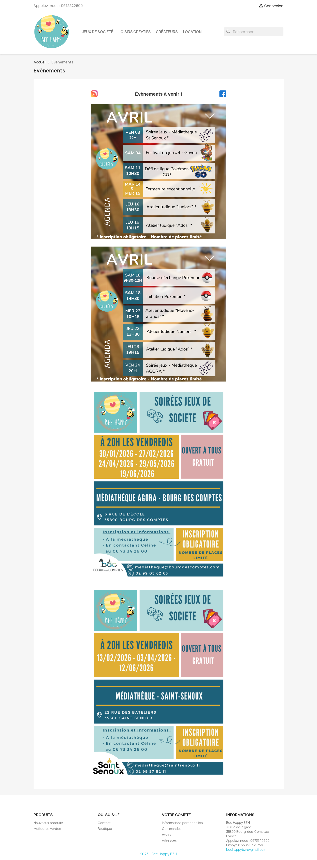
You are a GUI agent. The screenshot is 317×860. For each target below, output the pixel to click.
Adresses (169, 840)
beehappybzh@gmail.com (246, 849)
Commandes (172, 828)
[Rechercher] (253, 31)
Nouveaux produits (48, 823)
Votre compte (176, 814)
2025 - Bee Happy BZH (158, 854)
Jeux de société (97, 31)
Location (192, 31)
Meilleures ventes (47, 828)
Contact (104, 823)
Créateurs (167, 31)
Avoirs (166, 834)
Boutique (105, 828)
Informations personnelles (182, 823)
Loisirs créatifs (135, 31)
